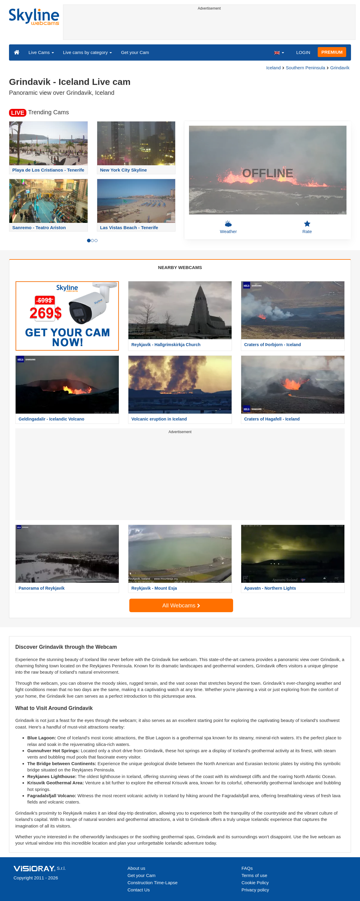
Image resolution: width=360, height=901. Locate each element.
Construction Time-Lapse (153, 882)
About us (136, 868)
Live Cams (41, 52)
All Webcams (181, 605)
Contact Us (139, 889)
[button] (279, 52)
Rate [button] (307, 227)
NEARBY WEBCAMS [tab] (180, 267)
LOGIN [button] (303, 52)
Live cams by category (87, 52)
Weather (228, 227)
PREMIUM (332, 52)
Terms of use (254, 875)
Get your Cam (135, 52)
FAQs (247, 868)
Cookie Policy (255, 882)
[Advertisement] (209, 26)
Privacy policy (255, 889)
